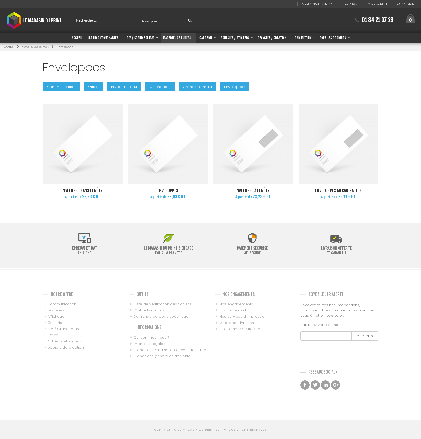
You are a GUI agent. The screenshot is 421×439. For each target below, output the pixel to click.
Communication (61, 86)
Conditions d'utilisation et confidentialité (169, 349)
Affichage (56, 316)
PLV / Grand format (65, 328)
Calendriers (160, 86)
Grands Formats (197, 86)
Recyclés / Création (272, 38)
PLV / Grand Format (141, 38)
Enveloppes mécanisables (338, 190)
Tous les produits (333, 38)
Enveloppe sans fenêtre (82, 190)
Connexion (405, 4)
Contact (351, 4)
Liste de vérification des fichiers (162, 304)
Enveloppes (234, 86)
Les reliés (56, 310)
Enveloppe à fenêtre (253, 190)
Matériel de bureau (177, 38)
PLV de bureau (124, 86)
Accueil (9, 47)
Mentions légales (149, 343)
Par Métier (303, 38)
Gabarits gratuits (149, 310)
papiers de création (66, 347)
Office (93, 86)
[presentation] (341, 351)
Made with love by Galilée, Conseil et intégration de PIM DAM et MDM (333, 399)
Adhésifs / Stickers (235, 38)
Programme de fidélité (237, 328)
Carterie (206, 38)
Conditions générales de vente (162, 356)
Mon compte (377, 4)
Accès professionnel (319, 4)
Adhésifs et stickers (65, 341)
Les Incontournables (103, 38)
